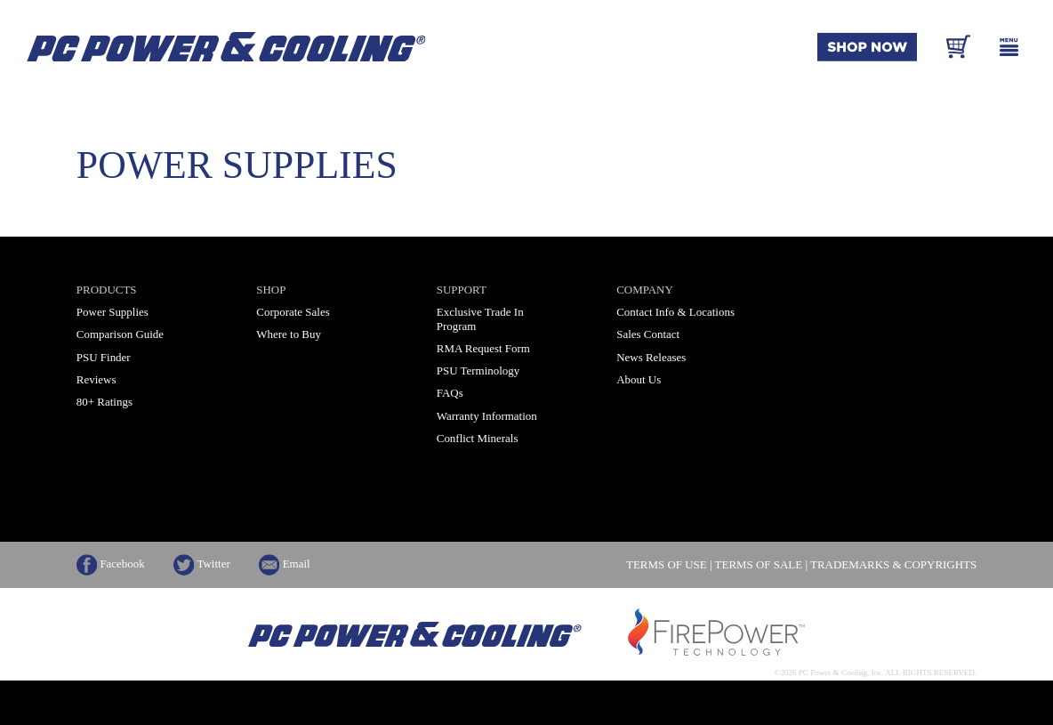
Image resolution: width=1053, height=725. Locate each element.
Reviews (96, 379)
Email (284, 563)
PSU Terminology (478, 370)
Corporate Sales (292, 311)
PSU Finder (103, 357)
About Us (638, 379)
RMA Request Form (483, 348)
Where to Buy (288, 334)
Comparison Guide (120, 334)
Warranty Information (487, 416)
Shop (270, 289)
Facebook (110, 563)
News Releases (651, 357)
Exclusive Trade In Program (480, 319)
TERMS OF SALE (759, 565)
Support (461, 289)
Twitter (201, 563)
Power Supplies (112, 311)
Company (644, 289)
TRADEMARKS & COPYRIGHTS (893, 565)
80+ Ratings (104, 401)
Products (106, 289)
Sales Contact (647, 334)
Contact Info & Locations (675, 311)
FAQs (450, 392)
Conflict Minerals (477, 438)
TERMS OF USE (666, 565)
